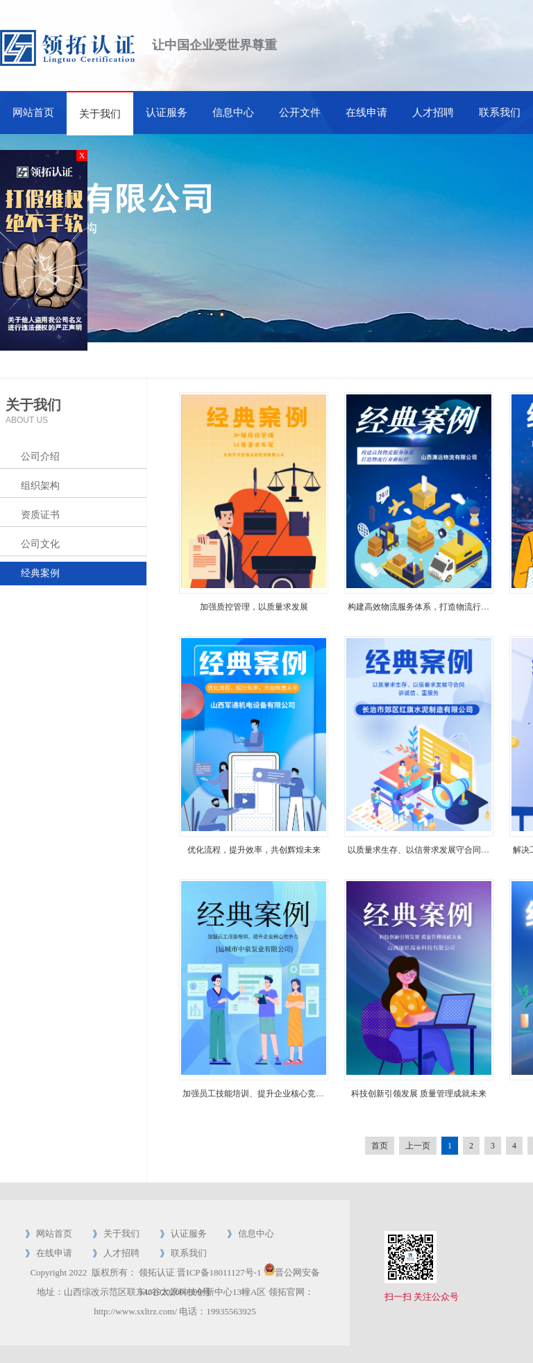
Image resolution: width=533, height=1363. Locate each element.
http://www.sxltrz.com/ (135, 1311)
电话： (192, 1311)
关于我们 (100, 113)
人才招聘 (433, 112)
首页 (379, 1146)
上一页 (417, 1146)
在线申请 (366, 112)
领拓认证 (157, 1272)
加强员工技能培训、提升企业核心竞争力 (257, 1093)
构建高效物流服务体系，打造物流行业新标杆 (431, 607)
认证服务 (166, 112)
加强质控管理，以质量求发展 (254, 607)
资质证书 (40, 515)
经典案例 (40, 573)
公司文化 (40, 544)
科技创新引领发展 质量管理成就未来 (419, 1093)
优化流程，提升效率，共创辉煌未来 (254, 850)
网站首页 (33, 112)
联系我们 (500, 112)
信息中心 (233, 112)
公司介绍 (40, 456)
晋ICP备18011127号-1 (219, 1272)
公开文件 (300, 112)
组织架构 (40, 485)
